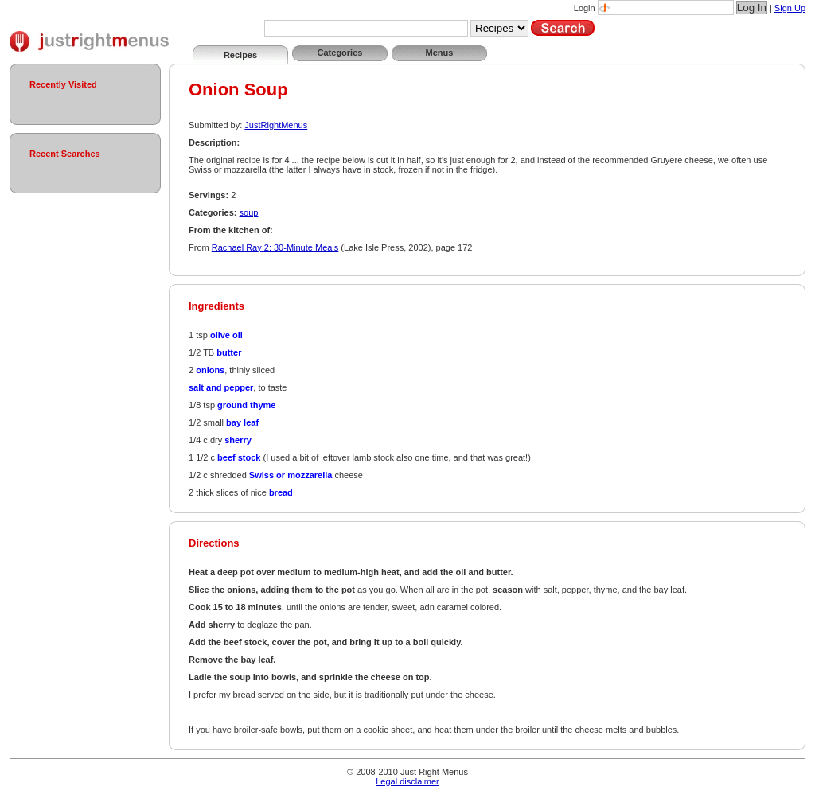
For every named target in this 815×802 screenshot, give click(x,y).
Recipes (240, 55)
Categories (340, 52)
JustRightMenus (275, 125)
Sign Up (789, 8)
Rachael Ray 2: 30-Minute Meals (275, 247)
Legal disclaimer (407, 781)
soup (249, 212)
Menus (440, 52)
